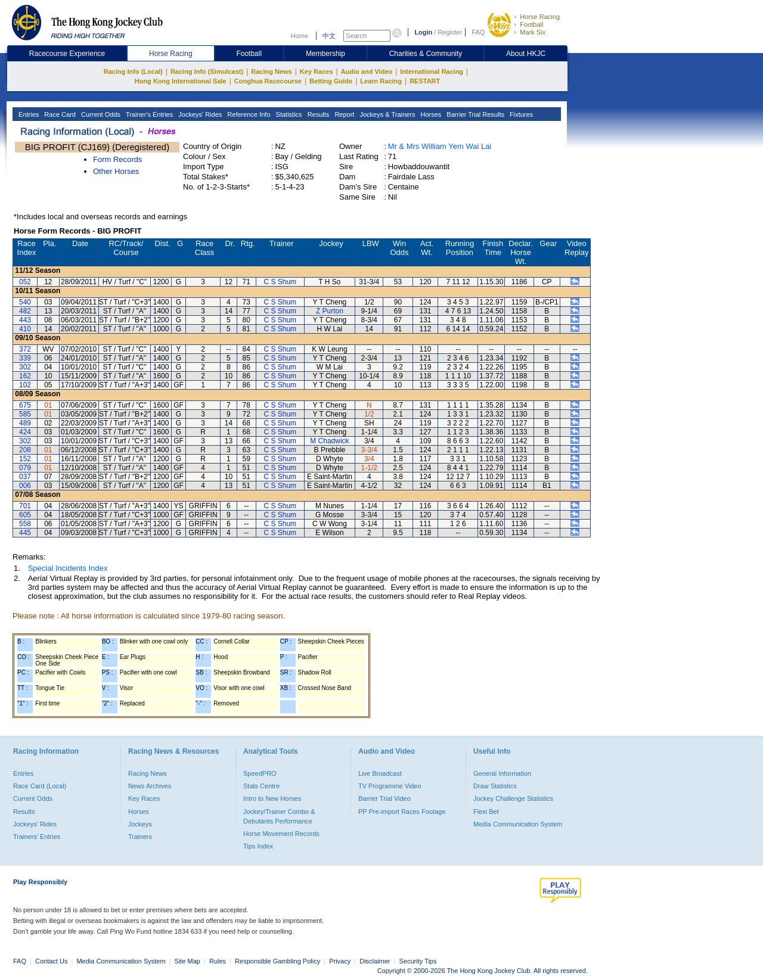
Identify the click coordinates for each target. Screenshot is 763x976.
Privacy (340, 961)
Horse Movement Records (281, 833)
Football (531, 24)
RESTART (425, 81)
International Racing (431, 71)
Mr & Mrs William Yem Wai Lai (440, 146)
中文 (329, 35)
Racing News (271, 71)
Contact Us (51, 961)
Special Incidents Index (68, 568)
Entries (28, 114)
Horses (429, 114)
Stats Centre (261, 785)
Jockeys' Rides (199, 114)
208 (25, 450)
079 (25, 468)
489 (25, 423)
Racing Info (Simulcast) (206, 71)
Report (343, 114)
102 (25, 385)
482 (25, 311)
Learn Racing (381, 81)
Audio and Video (367, 71)
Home (299, 35)
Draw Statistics (495, 785)
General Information (502, 773)
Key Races (316, 71)
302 (25, 367)
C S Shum (279, 282)
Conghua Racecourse (268, 81)
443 (25, 320)
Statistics (288, 114)
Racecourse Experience (67, 53)
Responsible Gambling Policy (277, 961)
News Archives (149, 785)
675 (25, 405)
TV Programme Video (389, 785)
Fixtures (520, 114)
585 (25, 414)
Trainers (140, 836)
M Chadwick (329, 441)
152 (25, 459)
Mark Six (532, 32)
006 (25, 485)
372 (25, 349)
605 (25, 515)
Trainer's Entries (148, 114)
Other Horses (116, 171)
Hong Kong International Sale (181, 81)
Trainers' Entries (36, 836)
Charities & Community (426, 53)
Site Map (187, 961)
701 (25, 506)
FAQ (478, 32)
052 (25, 282)
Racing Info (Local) (133, 71)
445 (25, 533)
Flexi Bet (486, 811)
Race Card (59, 114)
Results (318, 114)
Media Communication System (517, 824)
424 (25, 432)
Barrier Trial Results (474, 114)
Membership (325, 53)
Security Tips (418, 961)
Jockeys (140, 824)
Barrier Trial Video (384, 798)
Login (423, 32)
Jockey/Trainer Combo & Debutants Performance (279, 816)
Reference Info (247, 114)
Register (450, 32)
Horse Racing (540, 16)
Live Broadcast (380, 773)
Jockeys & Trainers (386, 114)
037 (25, 477)
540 (25, 302)
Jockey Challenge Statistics (513, 798)
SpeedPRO (260, 773)
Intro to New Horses (272, 798)
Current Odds (99, 114)
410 (25, 329)
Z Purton (329, 311)
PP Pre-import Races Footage (402, 811)
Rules (218, 961)
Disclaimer (374, 961)
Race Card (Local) (39, 785)
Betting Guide (330, 81)
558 (25, 524)
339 (25, 358)
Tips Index (258, 846)
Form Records (117, 159)
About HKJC (525, 53)
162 (25, 376)
